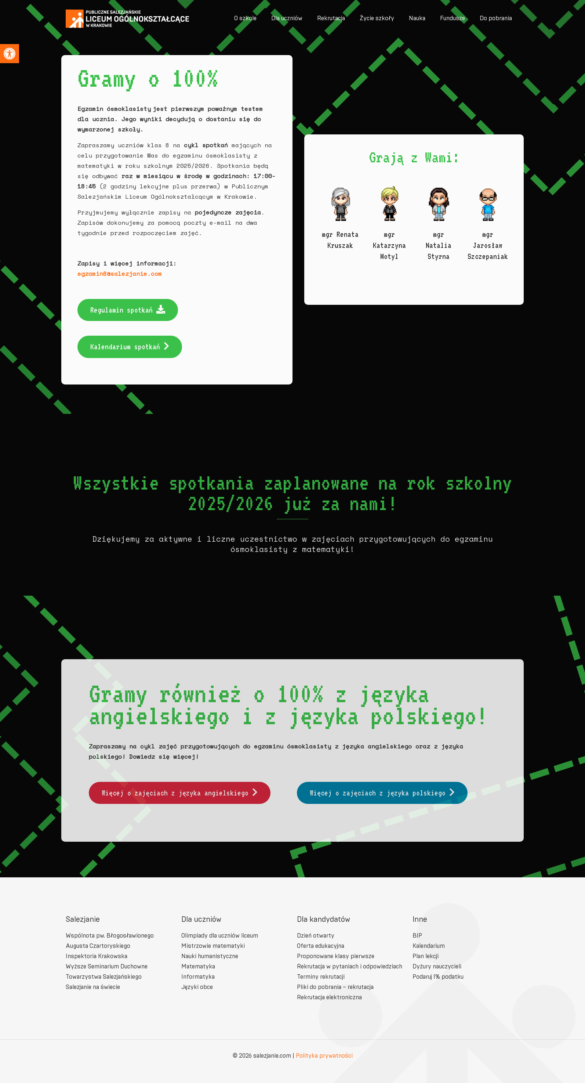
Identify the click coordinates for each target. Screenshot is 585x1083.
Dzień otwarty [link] (315, 935)
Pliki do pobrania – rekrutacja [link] (335, 986)
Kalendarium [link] (429, 945)
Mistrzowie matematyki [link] (213, 945)
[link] (9, 53)
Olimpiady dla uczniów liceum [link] (219, 935)
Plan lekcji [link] (426, 956)
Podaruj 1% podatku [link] (438, 976)
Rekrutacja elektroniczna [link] (329, 997)
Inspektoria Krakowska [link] (96, 956)
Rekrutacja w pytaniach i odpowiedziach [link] (349, 966)
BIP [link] (417, 935)
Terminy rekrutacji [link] (321, 976)
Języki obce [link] (197, 986)
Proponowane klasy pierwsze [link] (335, 956)
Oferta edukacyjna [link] (320, 945)
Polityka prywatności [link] (324, 1055)
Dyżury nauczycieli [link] (437, 966)
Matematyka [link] (198, 966)
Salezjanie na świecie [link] (93, 986)
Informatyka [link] (198, 976)
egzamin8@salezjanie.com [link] (117, 273)
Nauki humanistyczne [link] (209, 956)
